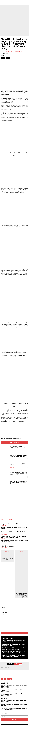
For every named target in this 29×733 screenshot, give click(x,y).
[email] (14, 722)
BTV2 (7, 53)
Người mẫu (12, 481)
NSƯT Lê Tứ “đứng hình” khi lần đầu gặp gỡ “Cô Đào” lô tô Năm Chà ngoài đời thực (18, 453)
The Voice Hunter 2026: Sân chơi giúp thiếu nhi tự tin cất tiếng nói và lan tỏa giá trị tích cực (18, 470)
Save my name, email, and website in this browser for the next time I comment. (13, 626)
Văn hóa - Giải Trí (7, 51)
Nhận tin (14, 725)
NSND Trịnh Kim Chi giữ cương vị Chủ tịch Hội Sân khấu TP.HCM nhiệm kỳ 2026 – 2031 (18, 488)
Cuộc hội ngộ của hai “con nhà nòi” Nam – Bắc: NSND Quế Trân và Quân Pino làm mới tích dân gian (14, 551)
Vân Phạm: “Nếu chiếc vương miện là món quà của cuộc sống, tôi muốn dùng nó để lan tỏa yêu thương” (18, 479)
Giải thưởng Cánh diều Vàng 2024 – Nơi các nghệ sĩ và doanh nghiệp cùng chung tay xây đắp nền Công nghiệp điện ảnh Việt (21, 600)
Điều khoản (7, 727)
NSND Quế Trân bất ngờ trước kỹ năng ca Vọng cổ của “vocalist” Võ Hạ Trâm (18, 462)
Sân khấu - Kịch (13, 463)
